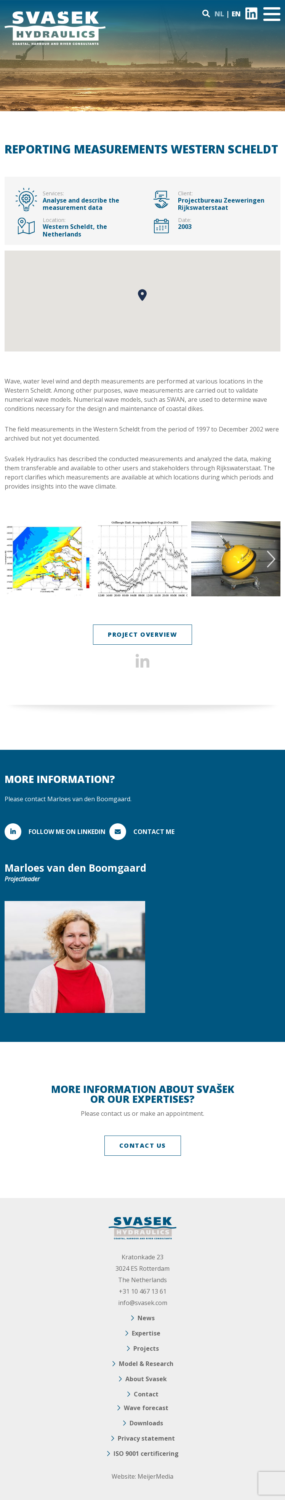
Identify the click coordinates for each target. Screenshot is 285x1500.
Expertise (146, 1333)
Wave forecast (146, 1408)
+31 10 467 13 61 (143, 1291)
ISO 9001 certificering (146, 1453)
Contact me (154, 831)
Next (270, 559)
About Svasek (146, 1379)
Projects (146, 1348)
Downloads (146, 1423)
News (146, 1318)
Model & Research (146, 1363)
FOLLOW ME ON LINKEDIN (67, 831)
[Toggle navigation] (271, 14)
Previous (15, 559)
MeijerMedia (155, 1476)
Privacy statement (146, 1438)
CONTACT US (142, 1145)
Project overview (142, 634)
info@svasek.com (142, 1303)
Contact (146, 1394)
